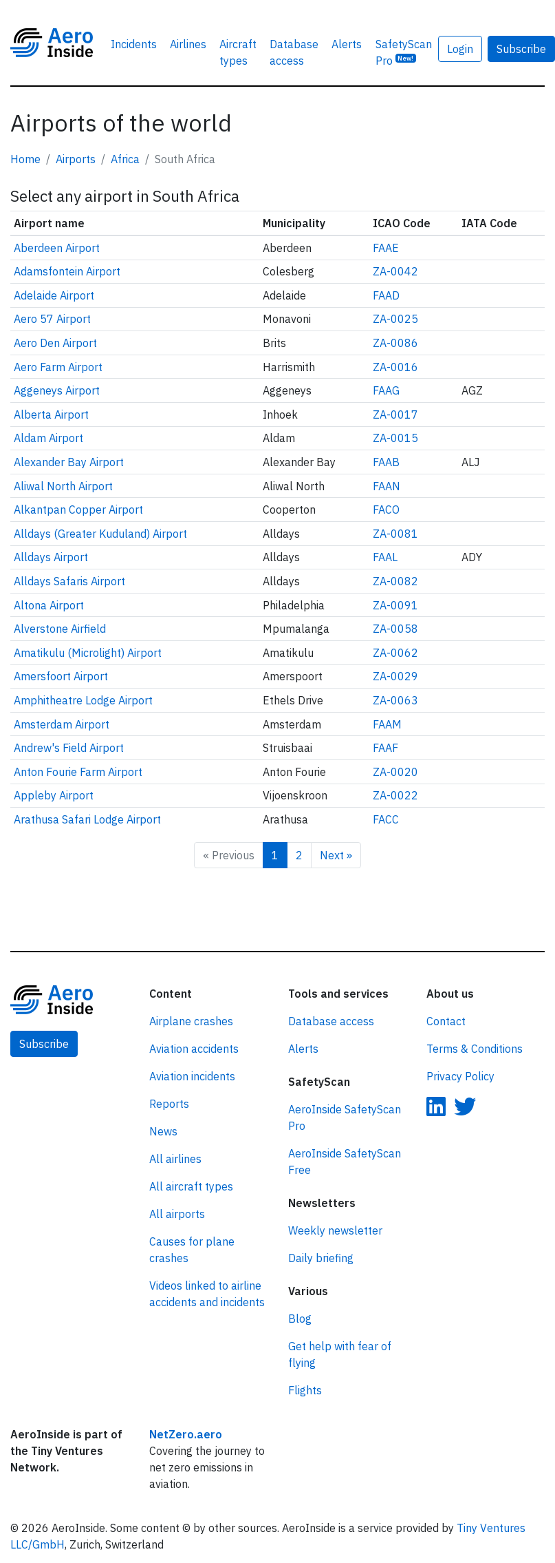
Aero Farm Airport (58, 367)
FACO (386, 509)
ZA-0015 (395, 438)
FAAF (385, 748)
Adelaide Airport (54, 295)
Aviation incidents (192, 1076)
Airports (76, 159)
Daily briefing (320, 1258)
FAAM (387, 724)
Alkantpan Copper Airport (78, 509)
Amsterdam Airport (61, 724)
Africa (125, 159)
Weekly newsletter (335, 1230)
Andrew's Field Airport (69, 748)
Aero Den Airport (55, 343)
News (163, 1131)
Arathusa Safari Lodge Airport (87, 819)
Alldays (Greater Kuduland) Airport (100, 534)
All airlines (175, 1159)
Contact (446, 1021)
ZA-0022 (395, 795)
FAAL (385, 557)
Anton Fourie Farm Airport (78, 772)
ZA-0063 (395, 700)
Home (25, 159)
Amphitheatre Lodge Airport (83, 700)
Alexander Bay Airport (69, 462)
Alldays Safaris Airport (69, 581)
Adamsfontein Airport (67, 271)
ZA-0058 (395, 629)
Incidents (134, 44)
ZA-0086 (395, 343)
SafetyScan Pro (404, 52)
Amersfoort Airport (61, 676)
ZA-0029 (395, 676)
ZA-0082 (395, 581)
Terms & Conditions (474, 1049)
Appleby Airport (54, 795)
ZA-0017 (395, 414)
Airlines (188, 44)
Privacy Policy (460, 1076)
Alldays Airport (51, 557)
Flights (305, 1390)
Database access (294, 52)
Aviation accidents (194, 1049)
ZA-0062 (395, 653)
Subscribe (44, 1044)
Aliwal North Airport (63, 486)
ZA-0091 (395, 605)
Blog (300, 1318)
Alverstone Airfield (60, 629)
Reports (169, 1104)
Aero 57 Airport (52, 319)
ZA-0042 (395, 271)
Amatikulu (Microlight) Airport (88, 653)
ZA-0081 (395, 534)
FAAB (386, 462)
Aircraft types (238, 52)
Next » (336, 855)
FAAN (386, 486)
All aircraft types (191, 1186)
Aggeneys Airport (57, 390)
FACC (386, 819)
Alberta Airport (51, 414)
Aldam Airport (48, 438)
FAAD (386, 295)
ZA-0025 (395, 319)
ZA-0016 (395, 367)
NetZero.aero (185, 1434)
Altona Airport (49, 605)
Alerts (346, 44)
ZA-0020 (395, 772)
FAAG (386, 390)
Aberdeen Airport (57, 248)
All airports (177, 1214)
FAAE (386, 248)
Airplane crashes (191, 1021)
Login (460, 49)
